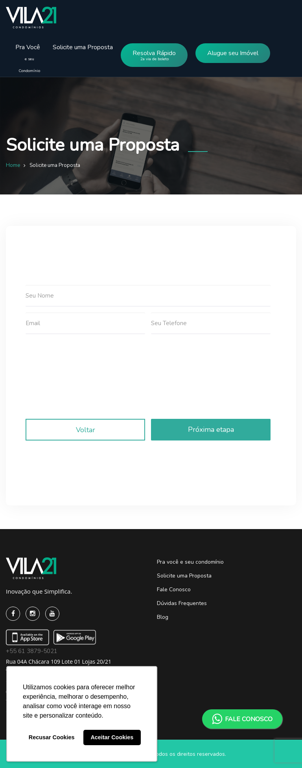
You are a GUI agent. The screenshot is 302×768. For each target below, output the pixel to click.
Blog (162, 617)
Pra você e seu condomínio (190, 562)
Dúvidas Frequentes (182, 603)
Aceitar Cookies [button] (111, 737)
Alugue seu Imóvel (232, 53)
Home (13, 165)
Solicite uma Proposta (83, 47)
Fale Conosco (174, 589)
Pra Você (25, 52)
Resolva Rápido (154, 57)
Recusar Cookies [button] (52, 737)
